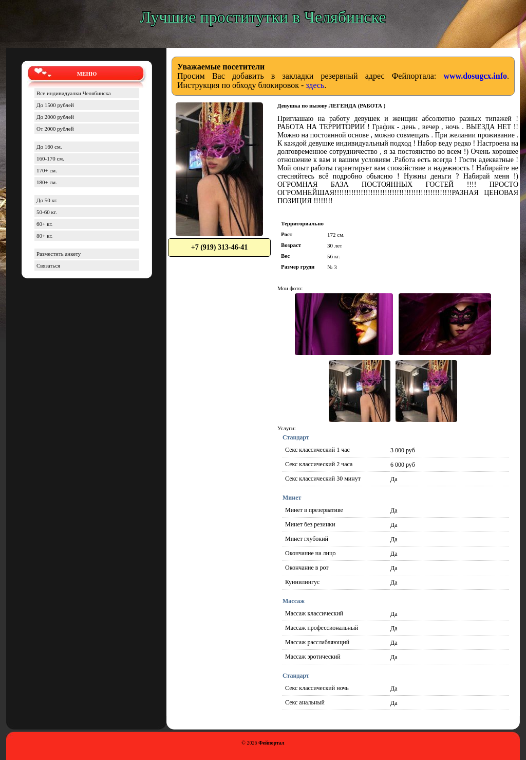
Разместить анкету (58, 254)
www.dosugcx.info (475, 76)
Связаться (48, 265)
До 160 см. (49, 147)
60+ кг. (44, 224)
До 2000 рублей (55, 117)
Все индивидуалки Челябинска (73, 93)
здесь (315, 85)
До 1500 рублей (55, 105)
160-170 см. (50, 158)
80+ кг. (44, 236)
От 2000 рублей (55, 129)
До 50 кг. (47, 200)
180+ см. (46, 182)
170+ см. (46, 170)
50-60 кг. (46, 212)
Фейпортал (271, 743)
